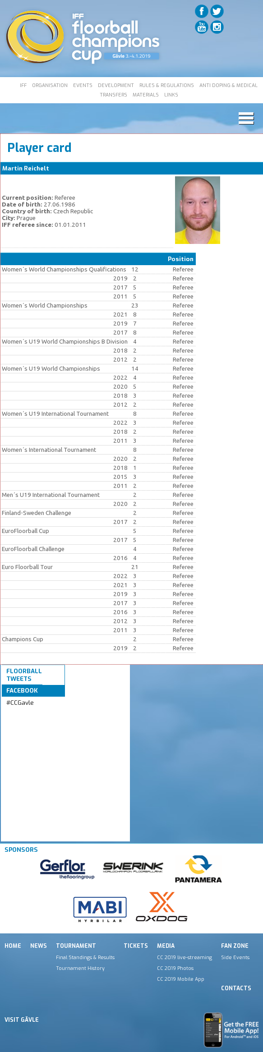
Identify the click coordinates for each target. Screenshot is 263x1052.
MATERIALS (146, 95)
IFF (23, 85)
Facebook (22, 690)
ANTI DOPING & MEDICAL (228, 85)
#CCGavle (20, 703)
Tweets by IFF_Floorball (24, 718)
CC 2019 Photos (175, 968)
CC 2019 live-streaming (184, 957)
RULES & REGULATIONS (166, 85)
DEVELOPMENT (116, 85)
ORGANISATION (50, 85)
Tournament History (80, 968)
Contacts (236, 988)
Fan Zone (235, 946)
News (38, 946)
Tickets (136, 946)
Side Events (235, 957)
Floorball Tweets (24, 675)
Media (166, 946)
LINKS (171, 95)
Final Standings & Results (85, 957)
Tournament (76, 946)
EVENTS (82, 85)
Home (13, 946)
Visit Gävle (22, 1020)
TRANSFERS (113, 95)
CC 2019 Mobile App (180, 979)
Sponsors (21, 850)
